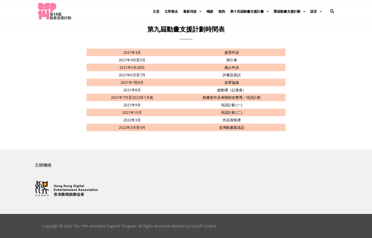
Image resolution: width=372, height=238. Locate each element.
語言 (313, 11)
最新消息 (190, 11)
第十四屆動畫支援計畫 (247, 11)
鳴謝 (209, 11)
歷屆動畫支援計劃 (287, 11)
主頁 (156, 11)
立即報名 (171, 11)
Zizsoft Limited (203, 226)
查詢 (221, 11)
